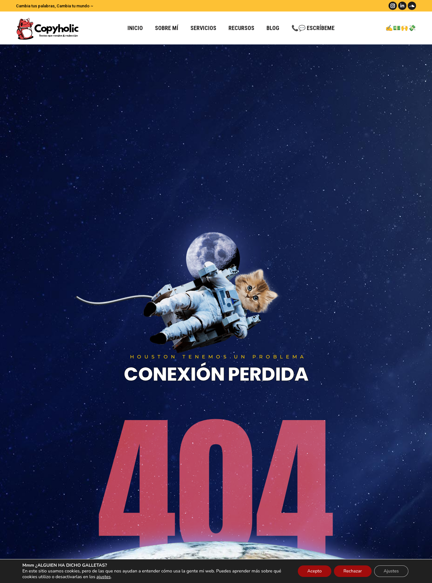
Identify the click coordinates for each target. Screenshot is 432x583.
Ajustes (391, 571)
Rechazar (352, 571)
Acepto (314, 571)
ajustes (103, 577)
